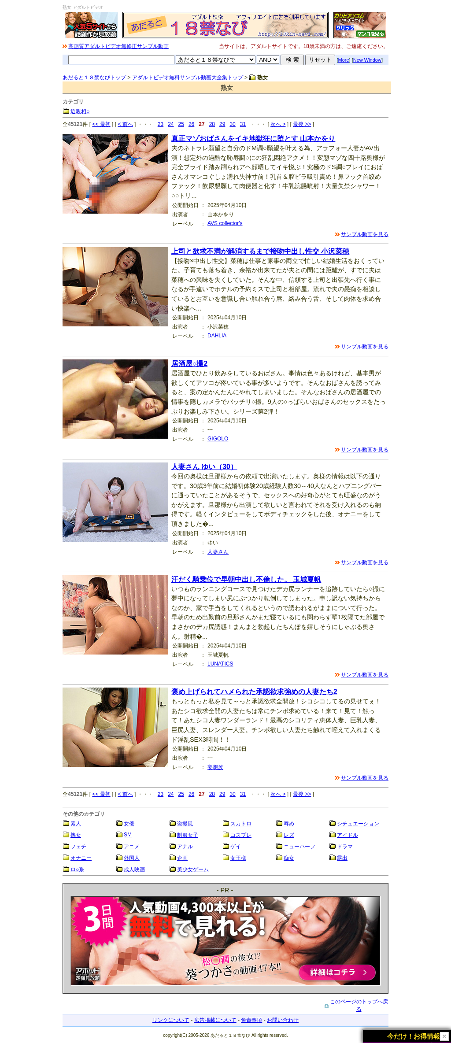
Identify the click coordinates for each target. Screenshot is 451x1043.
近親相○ (79, 111)
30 (232, 124)
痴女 (289, 858)
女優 (129, 824)
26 (191, 124)
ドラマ (345, 846)
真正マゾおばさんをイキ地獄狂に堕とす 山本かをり (253, 138)
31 (243, 124)
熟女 (75, 835)
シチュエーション (358, 824)
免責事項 (251, 1020)
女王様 (238, 858)
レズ (289, 835)
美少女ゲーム (193, 869)
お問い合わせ (283, 1020)
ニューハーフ (299, 846)
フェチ (78, 846)
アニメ (132, 846)
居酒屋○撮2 (189, 363)
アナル (185, 846)
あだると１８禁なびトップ (94, 77)
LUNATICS (220, 664)
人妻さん (218, 552)
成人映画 (134, 869)
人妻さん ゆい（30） (204, 466)
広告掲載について (215, 1020)
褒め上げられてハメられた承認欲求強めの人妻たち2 (254, 691)
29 (222, 124)
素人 (75, 824)
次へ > (277, 124)
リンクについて (170, 1020)
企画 (182, 858)
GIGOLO (217, 439)
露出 (342, 858)
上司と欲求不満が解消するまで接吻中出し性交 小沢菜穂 (260, 251)
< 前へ (125, 124)
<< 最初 (101, 124)
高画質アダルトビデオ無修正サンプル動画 (118, 46)
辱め (289, 824)
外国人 (132, 858)
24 (171, 124)
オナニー (81, 858)
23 (160, 124)
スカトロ (240, 824)
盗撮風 (185, 824)
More (343, 60)
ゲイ (235, 846)
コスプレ (240, 835)
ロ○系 (77, 869)
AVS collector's (224, 223)
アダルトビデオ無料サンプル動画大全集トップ (187, 77)
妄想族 (215, 767)
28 (212, 124)
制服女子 (187, 835)
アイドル (347, 835)
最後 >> (302, 124)
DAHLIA (216, 336)
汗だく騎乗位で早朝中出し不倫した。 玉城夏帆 (246, 579)
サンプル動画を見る (364, 234)
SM (128, 835)
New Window (367, 60)
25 (181, 124)
